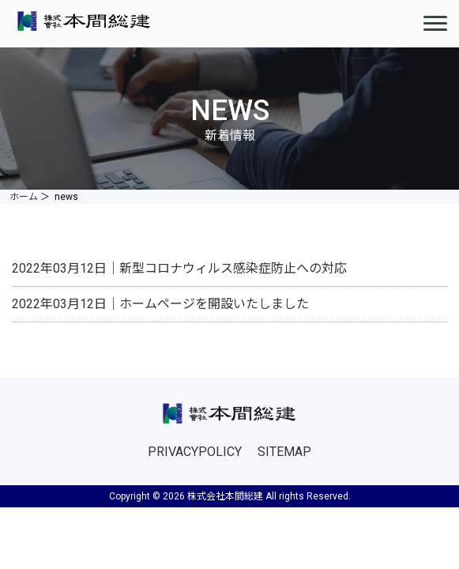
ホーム (23, 196)
